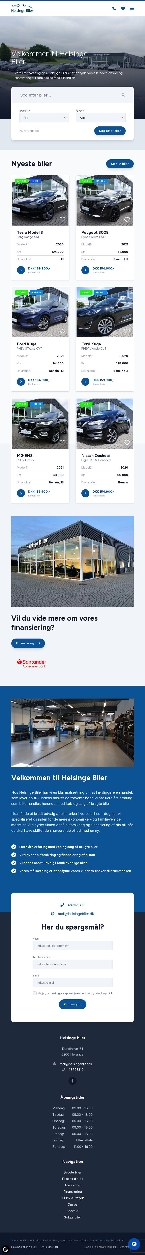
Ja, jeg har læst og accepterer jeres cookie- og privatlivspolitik (75, 1008)
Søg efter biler (110, 131)
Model (80, 111)
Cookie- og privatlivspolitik (100, 1246)
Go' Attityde (127, 1246)
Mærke (24, 111)
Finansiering (28, 659)
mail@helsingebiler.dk (72, 929)
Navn (36, 954)
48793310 (72, 920)
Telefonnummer (42, 972)
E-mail (36, 991)
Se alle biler (120, 179)
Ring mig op (72, 1020)
